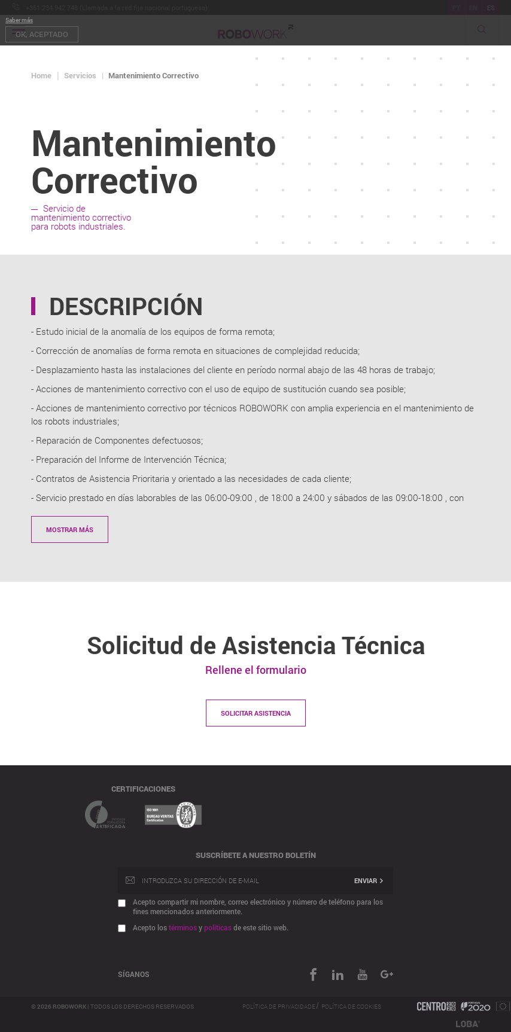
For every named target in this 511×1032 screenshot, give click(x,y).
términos (183, 927)
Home (41, 75)
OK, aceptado (42, 34)
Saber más (19, 20)
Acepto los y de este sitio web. (210, 927)
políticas (218, 927)
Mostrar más (69, 529)
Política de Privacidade (279, 1006)
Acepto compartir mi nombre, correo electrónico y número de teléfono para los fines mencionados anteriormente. (258, 906)
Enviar (369, 880)
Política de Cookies (351, 1006)
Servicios (80, 75)
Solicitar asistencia (256, 713)
